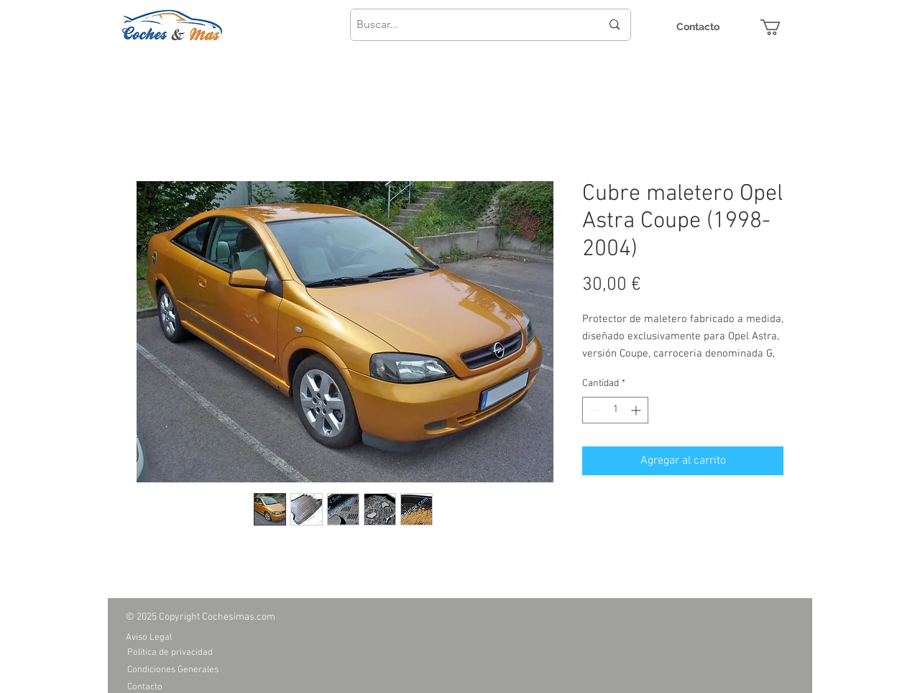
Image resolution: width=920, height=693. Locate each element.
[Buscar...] (467, 24)
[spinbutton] (615, 410)
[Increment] (637, 410)
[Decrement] (593, 410)
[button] (779, 27)
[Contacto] (698, 27)
